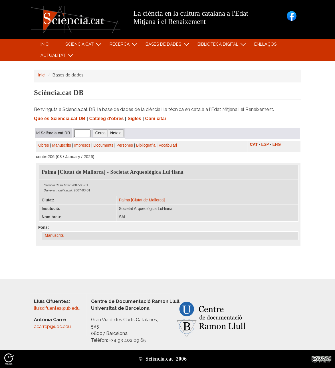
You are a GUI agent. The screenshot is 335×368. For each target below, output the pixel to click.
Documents (103, 145)
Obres (43, 145)
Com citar (156, 118)
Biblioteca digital (218, 45)
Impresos (82, 145)
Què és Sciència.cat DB (59, 118)
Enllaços (265, 44)
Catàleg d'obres (106, 118)
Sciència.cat (80, 45)
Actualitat (54, 56)
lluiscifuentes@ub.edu (57, 308)
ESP (265, 144)
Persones (124, 145)
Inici (45, 44)
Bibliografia (146, 145)
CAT (254, 144)
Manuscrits (61, 145)
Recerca (120, 45)
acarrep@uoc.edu (52, 326)
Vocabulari (168, 145)
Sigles (134, 118)
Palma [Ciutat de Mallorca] (142, 200)
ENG (277, 144)
